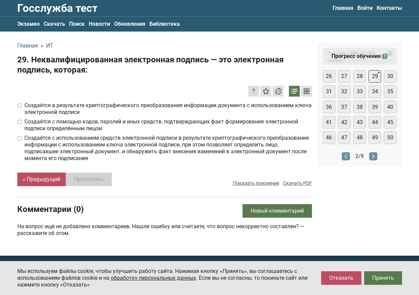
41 (329, 122)
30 (390, 76)
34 (375, 91)
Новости (99, 24)
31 (329, 91)
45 (390, 122)
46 (329, 137)
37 (344, 107)
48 (360, 137)
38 (360, 107)
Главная (343, 8)
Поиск (77, 24)
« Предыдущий (41, 179)
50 (390, 137)
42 (344, 122)
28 (360, 76)
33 (360, 91)
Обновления (129, 24)
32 (344, 91)
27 (344, 76)
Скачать (54, 24)
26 (329, 76)
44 (375, 122)
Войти (365, 8)
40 (390, 107)
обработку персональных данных (153, 278)
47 (344, 137)
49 (375, 137)
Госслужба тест (57, 8)
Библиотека (164, 24)
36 (329, 107)
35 (390, 91)
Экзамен (28, 24)
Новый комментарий (277, 211)
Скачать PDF (297, 183)
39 (375, 107)
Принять (383, 278)
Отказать (341, 278)
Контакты (389, 8)
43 (360, 122)
